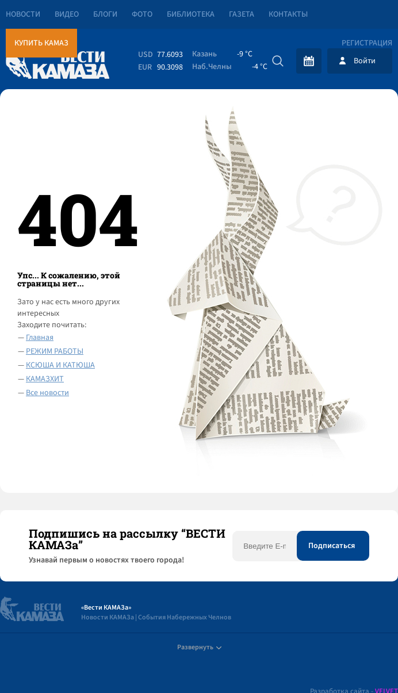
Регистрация (367, 43)
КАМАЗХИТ (45, 379)
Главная (39, 337)
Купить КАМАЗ (41, 43)
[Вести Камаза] (57, 60)
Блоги (105, 14)
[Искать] (277, 61)
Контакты (288, 14)
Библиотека (191, 14)
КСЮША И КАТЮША (60, 365)
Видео (67, 14)
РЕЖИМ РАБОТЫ (54, 351)
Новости (23, 14)
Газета (241, 14)
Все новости (47, 393)
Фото (142, 14)
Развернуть (199, 647)
